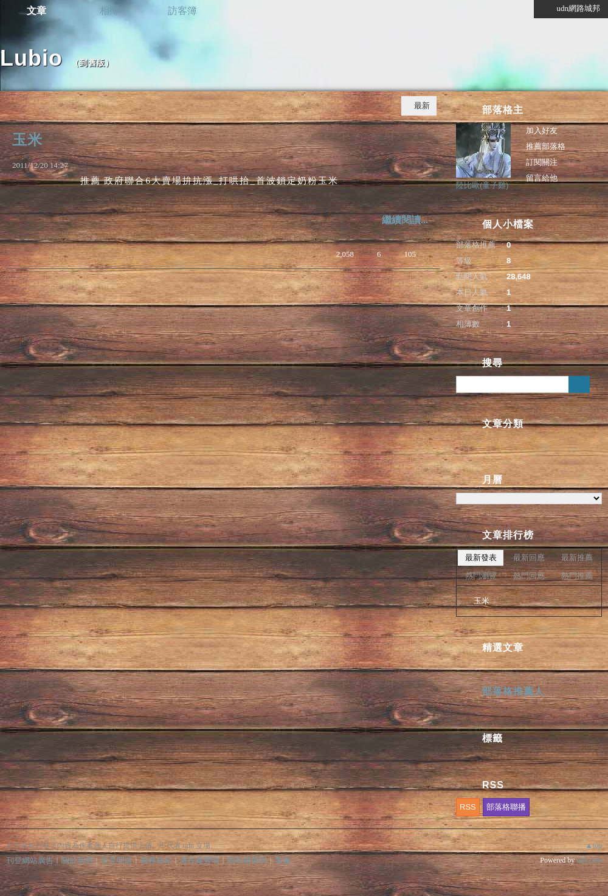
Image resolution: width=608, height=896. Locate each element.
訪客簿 (182, 10)
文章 (36, 10)
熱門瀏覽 (481, 575)
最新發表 (481, 557)
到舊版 (92, 63)
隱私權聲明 (247, 860)
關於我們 (77, 860)
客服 (283, 860)
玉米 (27, 139)
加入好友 (542, 130)
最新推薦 (577, 557)
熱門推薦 (577, 575)
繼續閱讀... (405, 220)
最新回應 (529, 557)
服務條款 (156, 860)
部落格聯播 (506, 806)
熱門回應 (529, 575)
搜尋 (579, 384)
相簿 (109, 10)
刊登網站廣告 (30, 860)
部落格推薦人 (513, 691)
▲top (594, 845)
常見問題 (117, 860)
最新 (422, 105)
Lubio (31, 58)
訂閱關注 (542, 162)
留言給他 (542, 177)
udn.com (589, 860)
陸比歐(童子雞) (482, 185)
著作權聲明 (199, 860)
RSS (468, 806)
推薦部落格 (545, 146)
